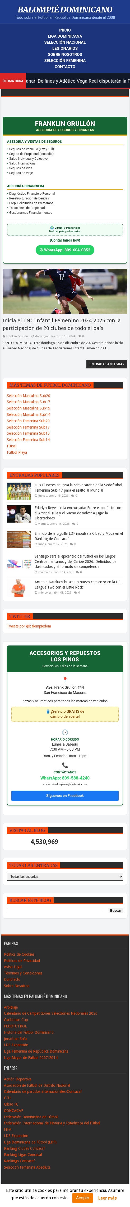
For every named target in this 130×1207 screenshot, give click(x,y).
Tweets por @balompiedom (29, 626)
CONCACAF (13, 1110)
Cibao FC (11, 1104)
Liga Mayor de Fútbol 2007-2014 (31, 1057)
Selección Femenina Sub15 (28, 433)
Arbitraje (11, 1007)
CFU (7, 1098)
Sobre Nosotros (65, 54)
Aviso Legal (13, 967)
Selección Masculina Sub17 (28, 402)
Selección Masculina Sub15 (28, 408)
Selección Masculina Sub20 (28, 396)
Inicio (65, 30)
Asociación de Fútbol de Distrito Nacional (37, 1085)
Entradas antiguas (107, 364)
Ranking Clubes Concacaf (24, 1148)
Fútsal (11, 446)
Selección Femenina (65, 60)
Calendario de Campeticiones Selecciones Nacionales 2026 (51, 1013)
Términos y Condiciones (23, 973)
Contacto (65, 66)
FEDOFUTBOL (15, 1026)
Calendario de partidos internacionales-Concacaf (43, 1091)
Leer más (107, 1198)
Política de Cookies (19, 954)
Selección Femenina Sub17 (28, 427)
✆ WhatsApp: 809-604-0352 (65, 250)
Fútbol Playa (17, 452)
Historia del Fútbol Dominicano (29, 1032)
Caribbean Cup (16, 1020)
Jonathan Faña (15, 1039)
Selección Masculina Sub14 (28, 414)
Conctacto (12, 979)
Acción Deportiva (17, 1079)
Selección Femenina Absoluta (27, 1167)
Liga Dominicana (65, 36)
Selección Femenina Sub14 (28, 440)
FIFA (7, 1129)
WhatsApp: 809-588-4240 (65, 778)
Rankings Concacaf (19, 1161)
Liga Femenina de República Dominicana (36, 1051)
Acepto (82, 1198)
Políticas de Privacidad (22, 961)
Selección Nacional (65, 42)
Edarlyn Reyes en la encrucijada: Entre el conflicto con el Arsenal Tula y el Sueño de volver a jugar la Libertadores (78, 513)
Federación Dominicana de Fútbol (31, 1117)
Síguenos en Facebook (65, 796)
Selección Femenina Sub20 (28, 421)
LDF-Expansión (16, 1045)
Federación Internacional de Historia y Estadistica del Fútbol (52, 1123)
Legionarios (65, 48)
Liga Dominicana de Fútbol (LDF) (30, 1142)
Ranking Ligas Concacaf (23, 1154)
